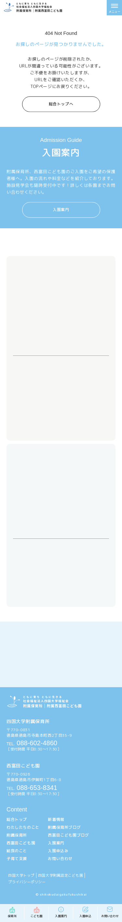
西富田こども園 (21, 843)
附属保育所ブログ (64, 827)
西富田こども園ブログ (68, 835)
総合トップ (17, 819)
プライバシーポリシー (27, 881)
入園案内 (61, 209)
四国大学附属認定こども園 (60, 875)
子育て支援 (17, 858)
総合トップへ (61, 103)
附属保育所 (17, 835)
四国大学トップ (21, 875)
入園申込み (58, 851)
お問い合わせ (60, 858)
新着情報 (56, 819)
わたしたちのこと (23, 827)
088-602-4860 (32, 743)
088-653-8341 (32, 787)
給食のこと (17, 851)
